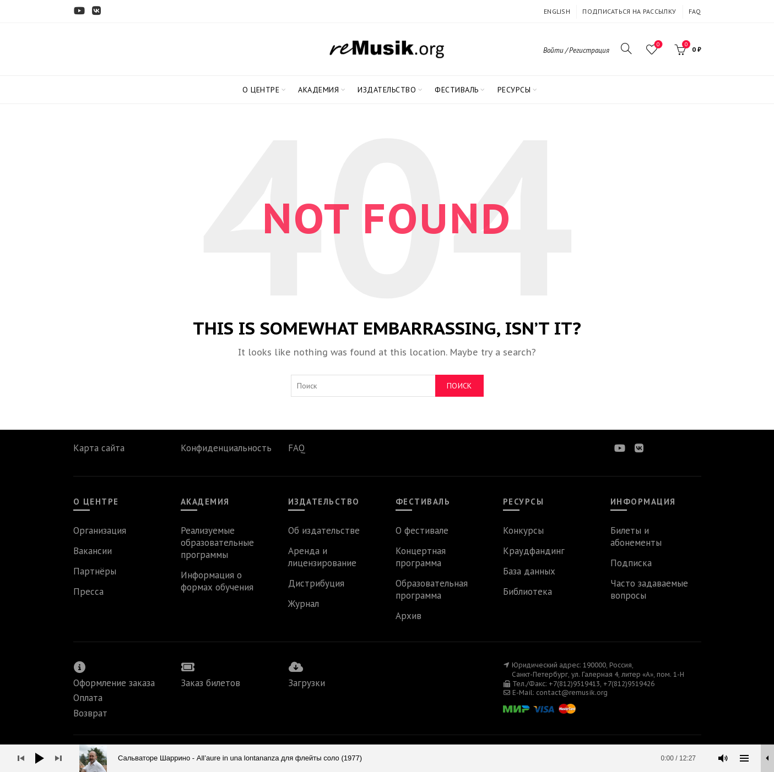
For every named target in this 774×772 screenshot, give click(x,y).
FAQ (695, 11)
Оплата (87, 698)
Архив (408, 616)
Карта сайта (99, 448)
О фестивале (422, 530)
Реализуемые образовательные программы (217, 542)
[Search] (626, 48)
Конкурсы (523, 530)
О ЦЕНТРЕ (260, 90)
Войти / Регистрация (576, 50)
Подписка (631, 563)
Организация (99, 530)
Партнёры (94, 571)
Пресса (88, 591)
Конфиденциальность (226, 448)
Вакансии (92, 551)
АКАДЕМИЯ (318, 90)
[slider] (393, 758)
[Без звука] (723, 758)
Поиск (459, 386)
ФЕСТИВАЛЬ (457, 90)
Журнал (303, 604)
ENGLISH (557, 11)
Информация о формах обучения (217, 581)
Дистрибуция (316, 583)
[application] (387, 758)
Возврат (90, 713)
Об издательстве (324, 530)
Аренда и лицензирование (322, 557)
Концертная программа (421, 557)
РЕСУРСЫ (514, 90)
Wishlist (657, 44)
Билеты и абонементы (636, 536)
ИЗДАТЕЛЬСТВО (387, 90)
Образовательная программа (432, 589)
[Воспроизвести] (39, 758)
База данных (529, 571)
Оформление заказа (114, 683)
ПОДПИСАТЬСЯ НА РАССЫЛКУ (629, 11)
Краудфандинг (534, 551)
